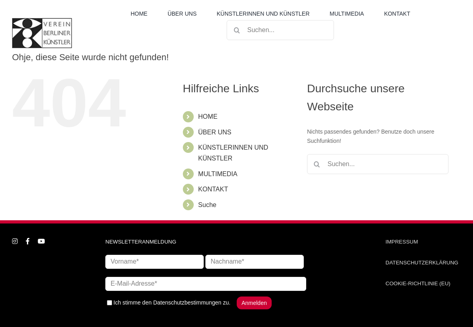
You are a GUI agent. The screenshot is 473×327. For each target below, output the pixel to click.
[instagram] (15, 241)
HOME (207, 116)
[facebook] (28, 241)
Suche (207, 204)
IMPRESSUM (401, 242)
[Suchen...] (280, 30)
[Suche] (237, 30)
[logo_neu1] (42, 21)
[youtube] (41, 241)
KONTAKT (213, 189)
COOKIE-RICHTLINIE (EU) (417, 283)
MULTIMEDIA (217, 174)
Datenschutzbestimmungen (187, 302)
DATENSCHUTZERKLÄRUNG (421, 263)
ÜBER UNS (214, 132)
